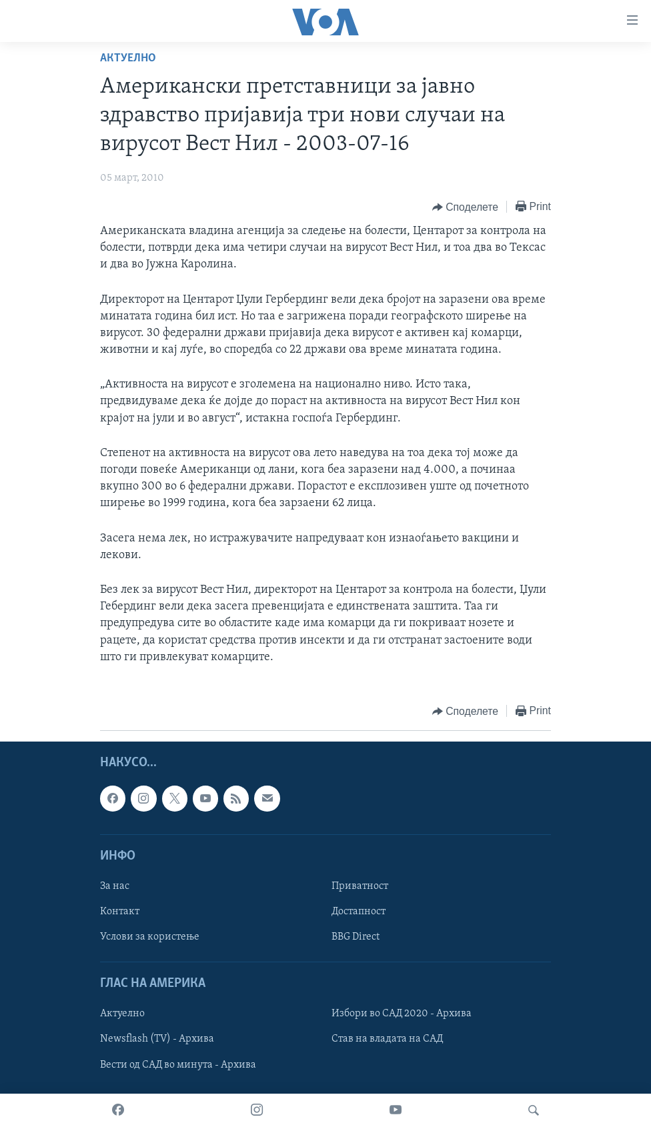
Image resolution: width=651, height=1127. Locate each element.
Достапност (359, 911)
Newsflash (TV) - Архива (157, 1039)
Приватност (360, 886)
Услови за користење (149, 937)
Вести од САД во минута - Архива (178, 1065)
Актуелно (128, 58)
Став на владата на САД (387, 1039)
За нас (114, 886)
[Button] (465, 207)
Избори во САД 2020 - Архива (402, 1013)
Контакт (119, 911)
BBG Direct (356, 937)
